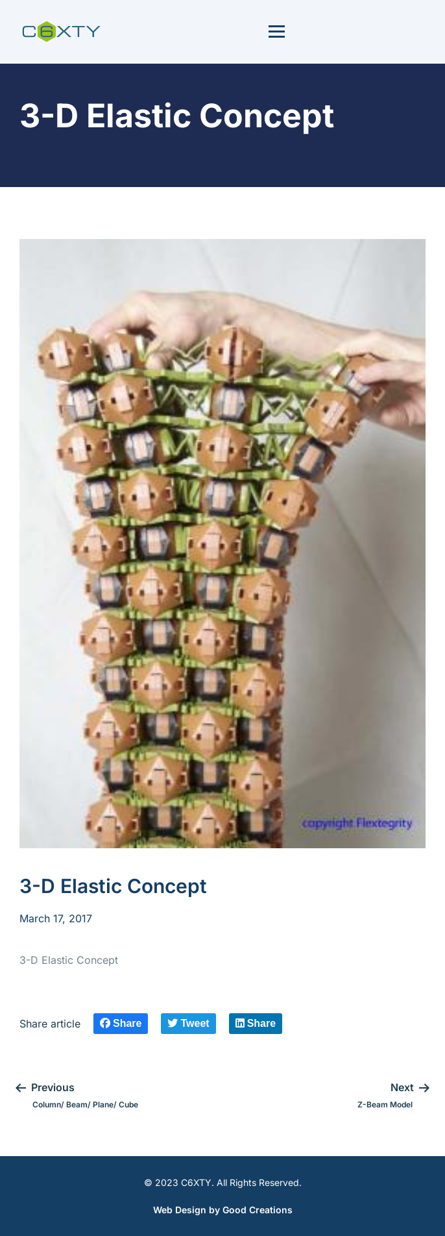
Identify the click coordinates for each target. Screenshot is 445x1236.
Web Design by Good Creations (223, 1209)
